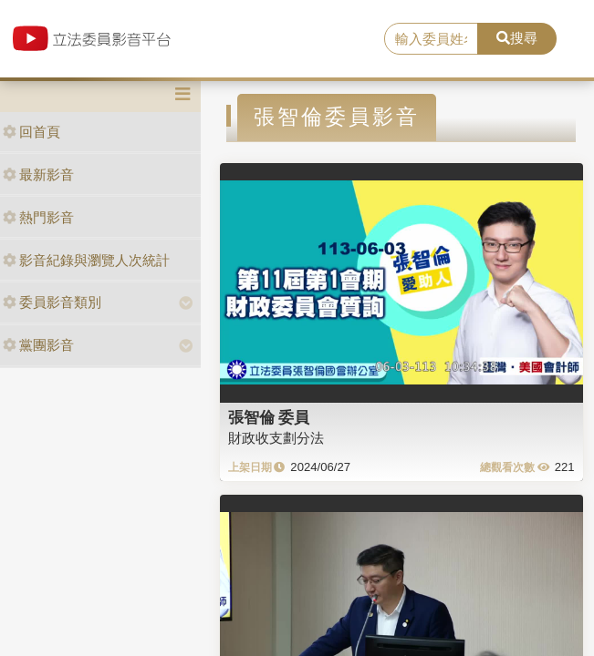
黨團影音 (38, 345)
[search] (431, 39)
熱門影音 (38, 217)
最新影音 (38, 174)
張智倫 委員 (269, 417)
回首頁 (31, 131)
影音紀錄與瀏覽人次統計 (86, 260)
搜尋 (516, 38)
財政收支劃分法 (276, 438)
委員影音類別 (52, 302)
